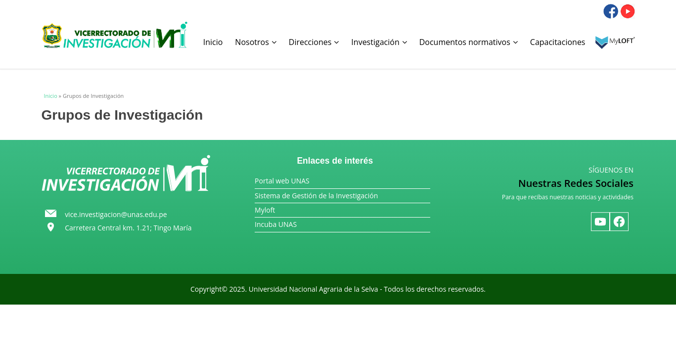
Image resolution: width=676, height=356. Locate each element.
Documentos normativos (468, 42)
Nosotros (255, 42)
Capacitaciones (558, 42)
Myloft (265, 210)
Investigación (378, 42)
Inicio (213, 42)
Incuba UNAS (276, 224)
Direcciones (314, 42)
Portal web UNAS (282, 180)
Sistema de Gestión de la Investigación (316, 195)
